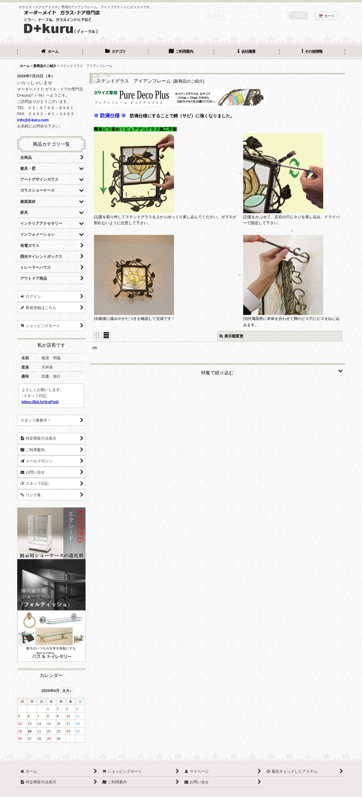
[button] (312, 52)
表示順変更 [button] (231, 336)
